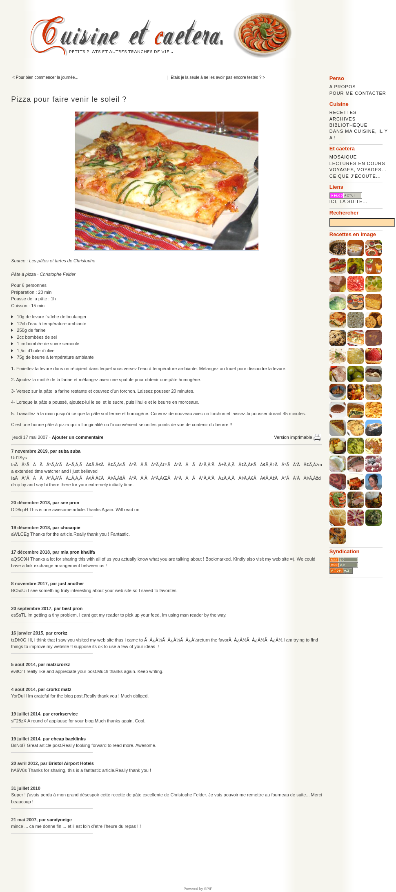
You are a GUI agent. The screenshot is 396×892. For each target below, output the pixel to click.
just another (71, 583)
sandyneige (59, 819)
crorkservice (64, 713)
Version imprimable (297, 437)
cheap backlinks (68, 738)
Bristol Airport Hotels (71, 763)
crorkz (60, 632)
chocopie (70, 527)
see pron (69, 502)
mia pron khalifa (77, 552)
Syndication (344, 551)
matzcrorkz (58, 664)
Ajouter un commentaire (78, 437)
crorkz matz (58, 689)
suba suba (69, 451)
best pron (72, 608)
